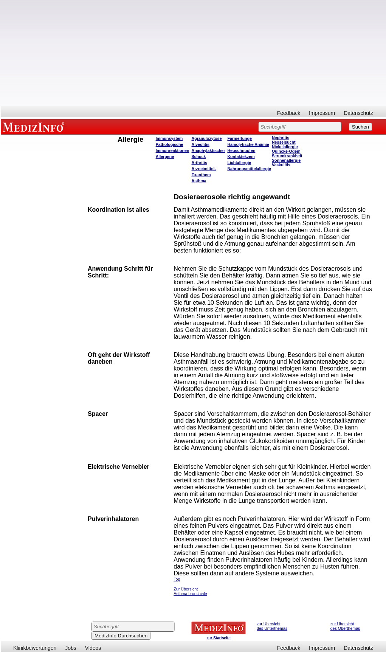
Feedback (288, 113)
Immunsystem (169, 138)
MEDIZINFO (35, 126)
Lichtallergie (239, 162)
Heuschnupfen (241, 150)
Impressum (322, 113)
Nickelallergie (285, 146)
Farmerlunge (239, 138)
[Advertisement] (193, 53)
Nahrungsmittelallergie (249, 168)
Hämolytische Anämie (248, 144)
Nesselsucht (284, 142)
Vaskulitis (281, 165)
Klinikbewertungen (34, 648)
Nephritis (280, 137)
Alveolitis (200, 144)
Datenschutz (358, 113)
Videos (93, 648)
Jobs (70, 648)
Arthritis (199, 162)
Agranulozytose (207, 138)
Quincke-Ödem (286, 151)
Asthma (199, 180)
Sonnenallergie (286, 160)
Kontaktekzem (240, 156)
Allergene (165, 156)
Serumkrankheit (287, 155)
